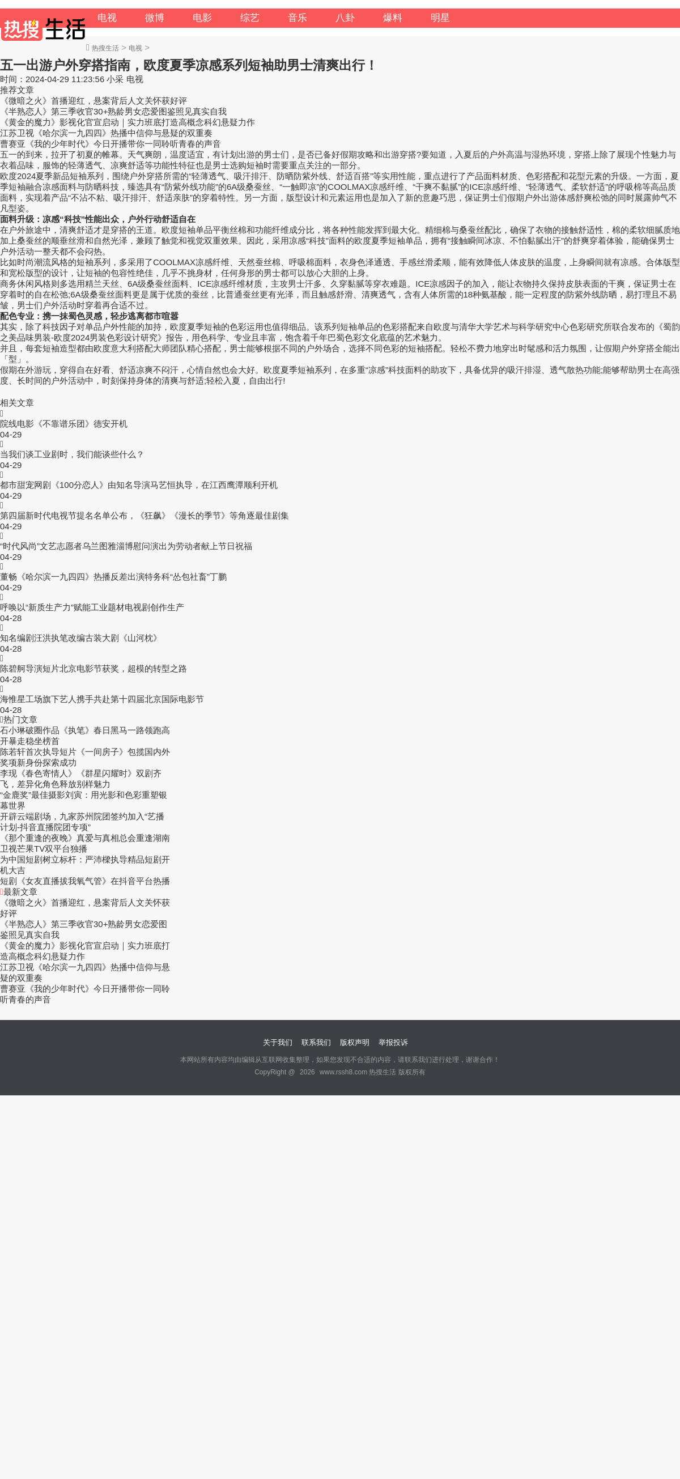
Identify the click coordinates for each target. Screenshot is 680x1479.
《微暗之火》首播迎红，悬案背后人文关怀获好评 (93, 100)
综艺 (250, 17)
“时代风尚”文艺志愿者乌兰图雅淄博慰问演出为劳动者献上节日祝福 (126, 546)
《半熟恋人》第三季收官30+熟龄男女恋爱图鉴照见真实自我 (113, 111)
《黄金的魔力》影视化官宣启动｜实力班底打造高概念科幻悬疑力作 (127, 122)
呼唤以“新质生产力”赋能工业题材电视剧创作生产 (92, 607)
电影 (202, 17)
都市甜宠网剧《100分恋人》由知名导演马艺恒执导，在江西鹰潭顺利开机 (139, 485)
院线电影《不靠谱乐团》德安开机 (64, 423)
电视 (107, 17)
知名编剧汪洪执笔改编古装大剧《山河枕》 (81, 638)
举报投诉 (393, 1042)
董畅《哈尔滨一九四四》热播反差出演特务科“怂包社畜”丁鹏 (113, 576)
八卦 (345, 17)
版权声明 (354, 1042)
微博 (154, 17)
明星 (440, 17)
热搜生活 (105, 48)
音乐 (297, 17)
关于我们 (277, 1042)
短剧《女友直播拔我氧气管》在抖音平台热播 (85, 881)
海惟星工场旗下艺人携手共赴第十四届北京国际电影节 (102, 699)
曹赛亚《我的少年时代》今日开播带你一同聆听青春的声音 (110, 143)
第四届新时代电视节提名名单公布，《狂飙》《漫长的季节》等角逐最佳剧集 (144, 515)
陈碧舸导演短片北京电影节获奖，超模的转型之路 (93, 668)
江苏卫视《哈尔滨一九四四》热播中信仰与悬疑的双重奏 (106, 133)
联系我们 (316, 1042)
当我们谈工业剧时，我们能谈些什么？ (72, 454)
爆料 (392, 17)
